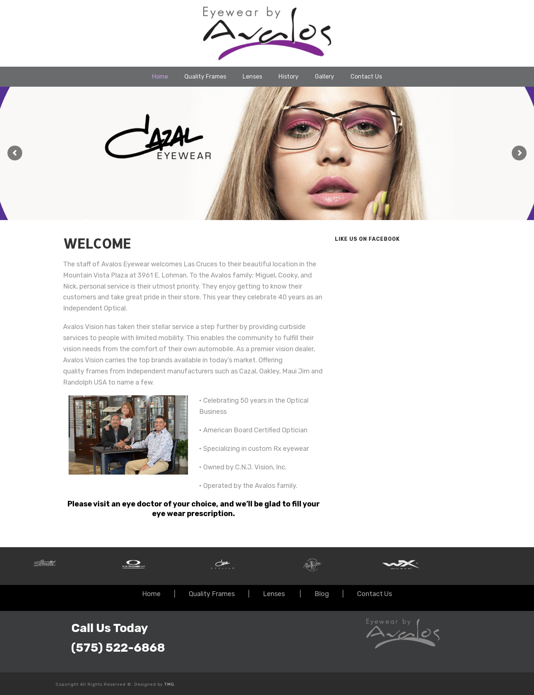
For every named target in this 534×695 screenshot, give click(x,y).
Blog (321, 594)
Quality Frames (205, 76)
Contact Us (366, 76)
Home (160, 76)
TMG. (170, 684)
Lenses (252, 76)
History (288, 76)
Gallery (324, 76)
